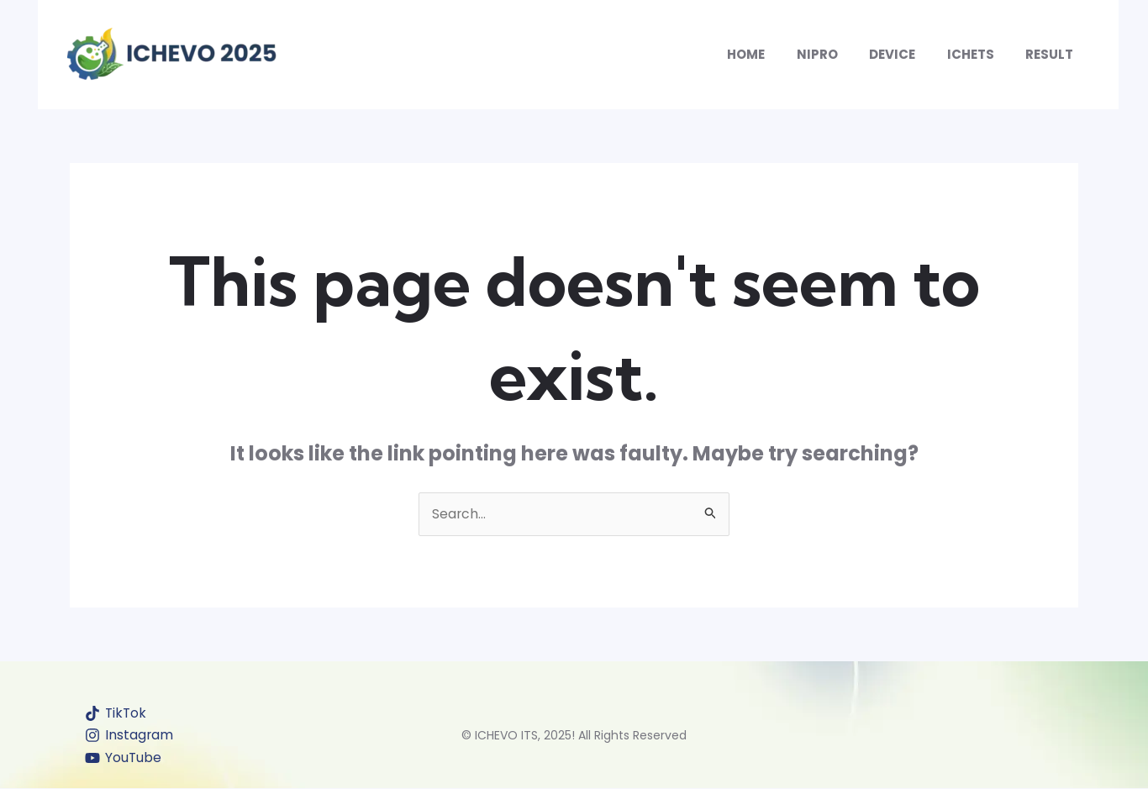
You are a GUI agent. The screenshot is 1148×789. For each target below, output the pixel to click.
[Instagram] (130, 736)
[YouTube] (124, 757)
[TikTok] (117, 713)
